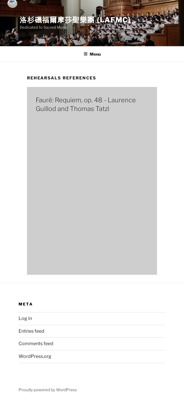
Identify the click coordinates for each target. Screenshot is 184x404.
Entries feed (31, 331)
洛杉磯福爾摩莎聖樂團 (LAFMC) (75, 20)
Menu (92, 54)
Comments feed (36, 343)
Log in (25, 318)
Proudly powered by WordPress (48, 389)
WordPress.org (35, 356)
